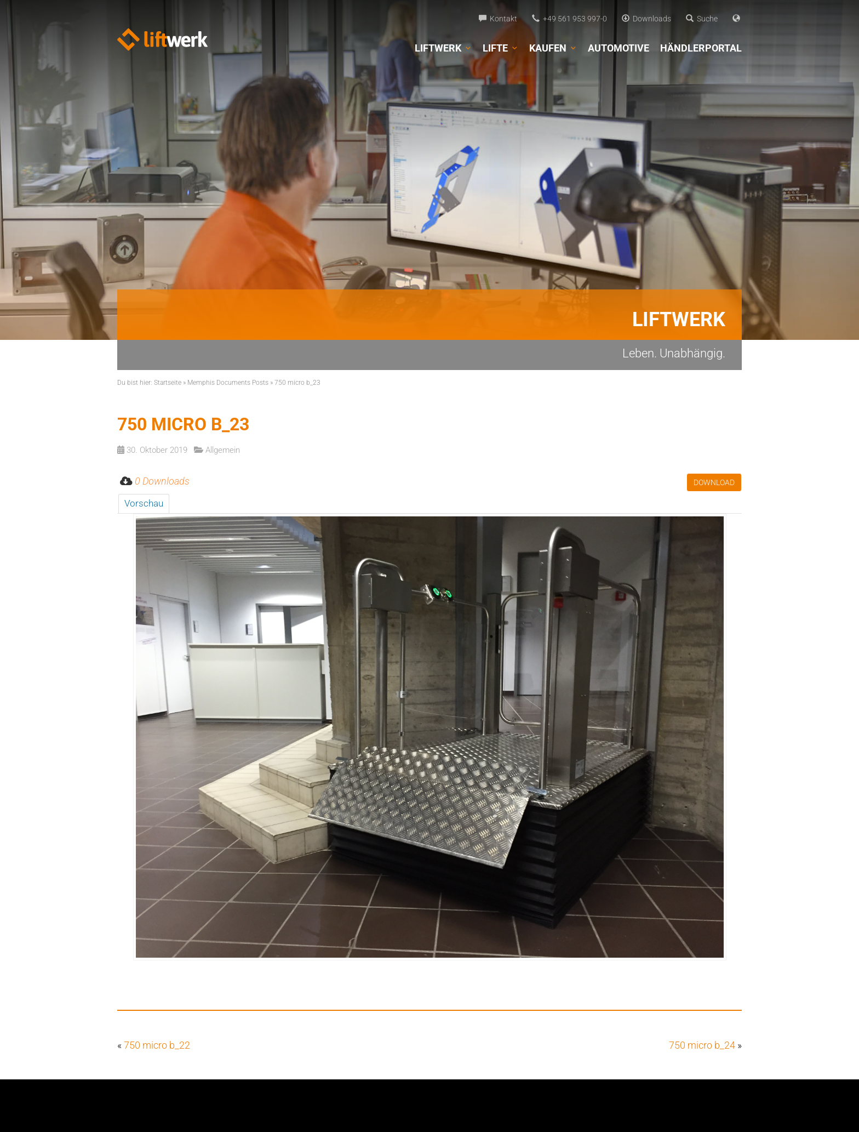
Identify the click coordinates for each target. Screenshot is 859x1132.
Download (714, 482)
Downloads (646, 18)
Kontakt (498, 18)
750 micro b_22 (157, 1045)
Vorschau (143, 503)
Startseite (167, 382)
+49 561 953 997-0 (569, 18)
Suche (702, 18)
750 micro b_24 (702, 1045)
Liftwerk (443, 48)
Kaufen (553, 48)
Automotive (618, 48)
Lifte (500, 48)
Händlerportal (701, 48)
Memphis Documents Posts (227, 382)
